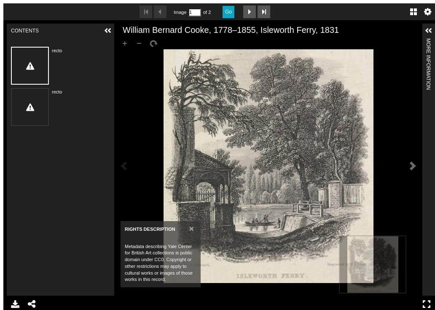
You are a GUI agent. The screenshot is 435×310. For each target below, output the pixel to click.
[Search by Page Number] (194, 12)
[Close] (191, 228)
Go (228, 12)
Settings (428, 11)
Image (180, 12)
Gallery (413, 11)
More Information (428, 41)
